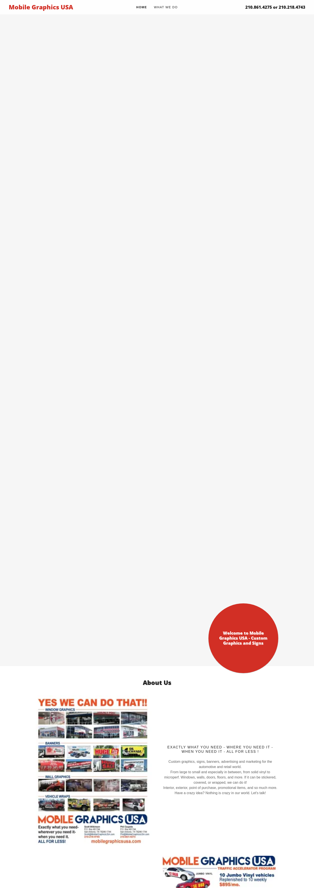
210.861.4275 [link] (258, 7)
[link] (46, 8)
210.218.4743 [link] (292, 7)
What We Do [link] (166, 7)
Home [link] (141, 7)
